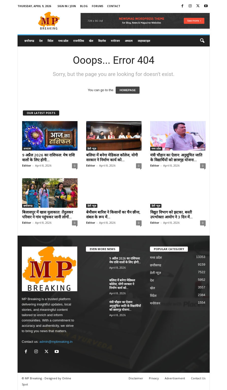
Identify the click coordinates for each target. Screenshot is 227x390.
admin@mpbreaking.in (55, 342)
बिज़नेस (102, 41)
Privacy (154, 378)
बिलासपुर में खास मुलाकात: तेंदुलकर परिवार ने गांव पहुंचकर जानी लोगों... (47, 214)
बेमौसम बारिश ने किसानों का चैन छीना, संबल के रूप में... (113, 214)
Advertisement (175, 378)
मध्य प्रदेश (63, 41)
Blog (84, 6)
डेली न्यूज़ (91, 148)
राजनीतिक (78, 41)
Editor (26, 165)
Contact (113, 6)
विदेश (50, 41)
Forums (97, 6)
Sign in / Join (66, 6)
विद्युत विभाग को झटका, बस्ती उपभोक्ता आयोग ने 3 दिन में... (171, 214)
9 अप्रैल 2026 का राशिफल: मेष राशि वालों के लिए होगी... (48, 157)
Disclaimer (136, 378)
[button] (202, 40)
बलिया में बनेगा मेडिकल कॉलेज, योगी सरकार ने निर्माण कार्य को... (112, 157)
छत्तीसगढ (29, 41)
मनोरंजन (115, 41)
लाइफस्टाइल (144, 41)
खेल (91, 41)
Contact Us (198, 378)
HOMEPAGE (127, 90)
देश (40, 41)
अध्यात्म (129, 41)
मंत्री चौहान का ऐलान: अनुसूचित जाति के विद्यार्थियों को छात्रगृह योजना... (176, 157)
